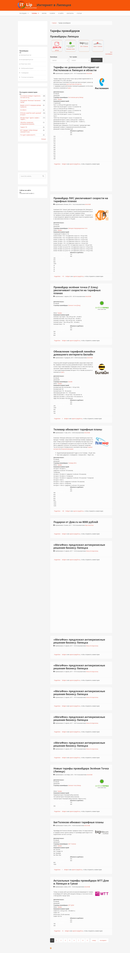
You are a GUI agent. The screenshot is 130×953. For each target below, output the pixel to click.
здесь (69, 88)
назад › (94, 940)
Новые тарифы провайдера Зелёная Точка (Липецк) (81, 770)
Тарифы (34, 13)
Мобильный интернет (27, 68)
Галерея (52, 13)
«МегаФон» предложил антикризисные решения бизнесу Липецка (79, 546)
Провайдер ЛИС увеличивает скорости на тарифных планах (80, 199)
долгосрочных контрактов (73, 84)
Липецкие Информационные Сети (77, 228)
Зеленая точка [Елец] (74, 305)
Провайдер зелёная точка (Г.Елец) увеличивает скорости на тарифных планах (77, 290)
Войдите (64, 164)
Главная (54, 23)
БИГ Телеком (84, 46)
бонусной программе (67, 449)
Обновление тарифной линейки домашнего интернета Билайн (74, 353)
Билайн (70, 381)
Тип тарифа (73, 57)
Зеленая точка (70, 49)
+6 (62, 931)
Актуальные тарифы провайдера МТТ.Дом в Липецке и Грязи (81, 882)
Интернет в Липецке (54, 4)
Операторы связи (26, 64)
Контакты (70, 13)
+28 (63, 511)
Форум (44, 13)
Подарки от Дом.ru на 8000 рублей (75, 522)
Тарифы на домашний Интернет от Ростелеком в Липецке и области (76, 69)
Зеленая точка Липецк (74, 785)
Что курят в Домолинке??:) (27, 135)
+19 (63, 276)
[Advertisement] (32, 33)
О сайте (60, 13)
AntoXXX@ (89, 73)
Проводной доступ (26, 55)
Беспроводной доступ (27, 59)
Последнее (23, 13)
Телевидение (25, 73)
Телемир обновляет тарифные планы (77, 429)
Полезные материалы (27, 77)
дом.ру (57, 50)
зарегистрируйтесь (74, 164)
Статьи (79, 13)
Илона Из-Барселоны (92, 551)
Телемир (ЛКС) (72, 463)
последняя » (103, 940)
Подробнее (57, 164)
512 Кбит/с (23, 110)
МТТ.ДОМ (71, 905)
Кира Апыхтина (89, 525)
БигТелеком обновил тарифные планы (78, 822)
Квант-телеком (98, 46)
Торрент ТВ (23, 127)
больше (43, 139)
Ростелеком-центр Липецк (75, 97)
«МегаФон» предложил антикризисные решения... (27, 123)
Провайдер (53, 57)
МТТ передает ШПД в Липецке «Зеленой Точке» (29, 131)
